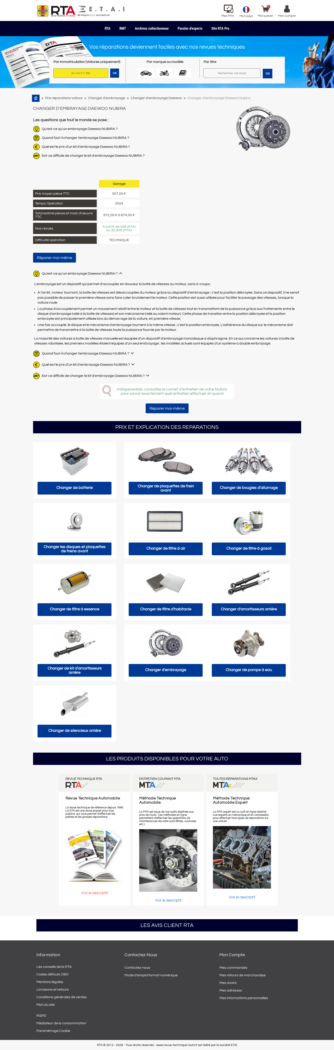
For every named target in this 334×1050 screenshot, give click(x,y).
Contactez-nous (137, 967)
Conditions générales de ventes (61, 997)
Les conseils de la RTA (54, 967)
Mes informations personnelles (243, 998)
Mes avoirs (228, 983)
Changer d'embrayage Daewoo (156, 98)
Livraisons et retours (52, 989)
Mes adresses (230, 990)
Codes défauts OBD (52, 974)
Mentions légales (49, 982)
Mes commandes (233, 967)
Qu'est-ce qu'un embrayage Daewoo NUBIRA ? (80, 129)
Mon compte (232, 955)
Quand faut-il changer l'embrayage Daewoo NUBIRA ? (85, 138)
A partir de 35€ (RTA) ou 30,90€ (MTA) (119, 228)
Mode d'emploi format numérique (151, 975)
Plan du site (45, 1004)
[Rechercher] (232, 73)
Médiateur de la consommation (61, 1023)
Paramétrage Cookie (53, 1031)
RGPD (41, 1015)
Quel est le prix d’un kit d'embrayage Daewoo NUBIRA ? (86, 146)
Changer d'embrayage (106, 98)
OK (268, 73)
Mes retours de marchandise (242, 975)
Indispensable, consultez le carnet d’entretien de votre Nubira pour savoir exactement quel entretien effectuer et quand (172, 391)
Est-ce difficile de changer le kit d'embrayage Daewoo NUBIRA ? (93, 155)
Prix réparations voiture (63, 98)
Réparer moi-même (54, 258)
